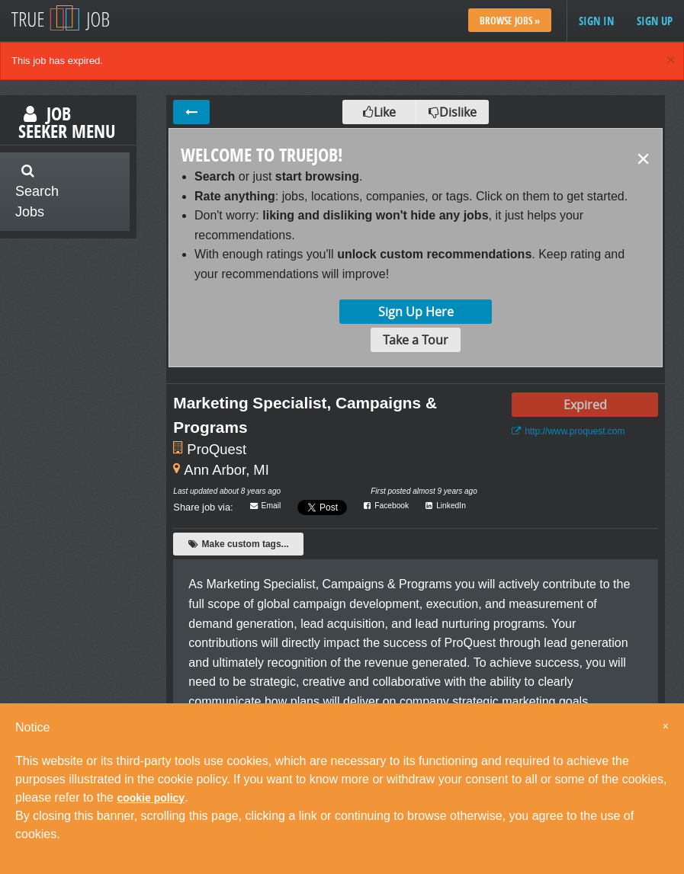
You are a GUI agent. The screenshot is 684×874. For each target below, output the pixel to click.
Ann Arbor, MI (226, 470)
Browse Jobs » (510, 20)
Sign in (596, 21)
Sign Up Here (416, 311)
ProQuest (216, 449)
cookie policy (151, 798)
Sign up (655, 21)
